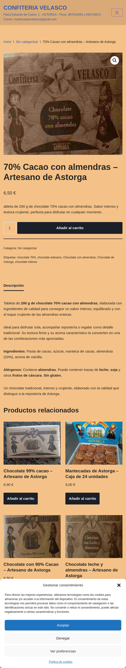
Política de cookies (60, 662)
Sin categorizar (27, 42)
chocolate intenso (26, 262)
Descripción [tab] (14, 285)
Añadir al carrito (70, 228)
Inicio (7, 42)
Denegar (63, 638)
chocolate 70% (26, 257)
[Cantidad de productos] (10, 228)
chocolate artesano (50, 257)
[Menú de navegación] (116, 12)
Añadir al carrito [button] (20, 498)
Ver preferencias (63, 651)
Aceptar (63, 625)
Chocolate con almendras (79, 257)
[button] (119, 585)
